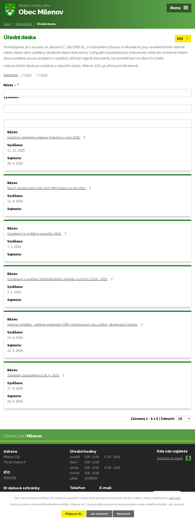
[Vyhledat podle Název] (97, 93)
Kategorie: (11, 75)
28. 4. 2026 (15, 401)
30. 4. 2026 (15, 163)
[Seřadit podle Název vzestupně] (18, 84)
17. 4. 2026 (15, 388)
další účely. (175, 498)
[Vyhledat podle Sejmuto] (97, 124)
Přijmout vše (73, 513)
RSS (183, 38)
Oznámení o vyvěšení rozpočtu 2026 (37, 233)
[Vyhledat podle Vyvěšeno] (97, 109)
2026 (43, 75)
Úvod (7, 24)
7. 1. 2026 (14, 246)
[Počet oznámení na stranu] (183, 418)
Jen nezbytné (99, 513)
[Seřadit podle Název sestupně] (18, 85)
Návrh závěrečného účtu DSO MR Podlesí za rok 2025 (49, 188)
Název (10, 85)
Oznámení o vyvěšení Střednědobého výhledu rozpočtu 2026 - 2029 (60, 279)
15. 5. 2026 (15, 350)
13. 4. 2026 (15, 201)
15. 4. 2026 (15, 337)
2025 (28, 75)
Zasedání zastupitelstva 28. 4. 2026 (36, 375)
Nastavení (123, 513)
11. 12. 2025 (16, 150)
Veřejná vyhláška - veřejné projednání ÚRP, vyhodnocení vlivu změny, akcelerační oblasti (75, 324)
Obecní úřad (24, 24)
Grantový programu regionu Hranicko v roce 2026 (47, 137)
